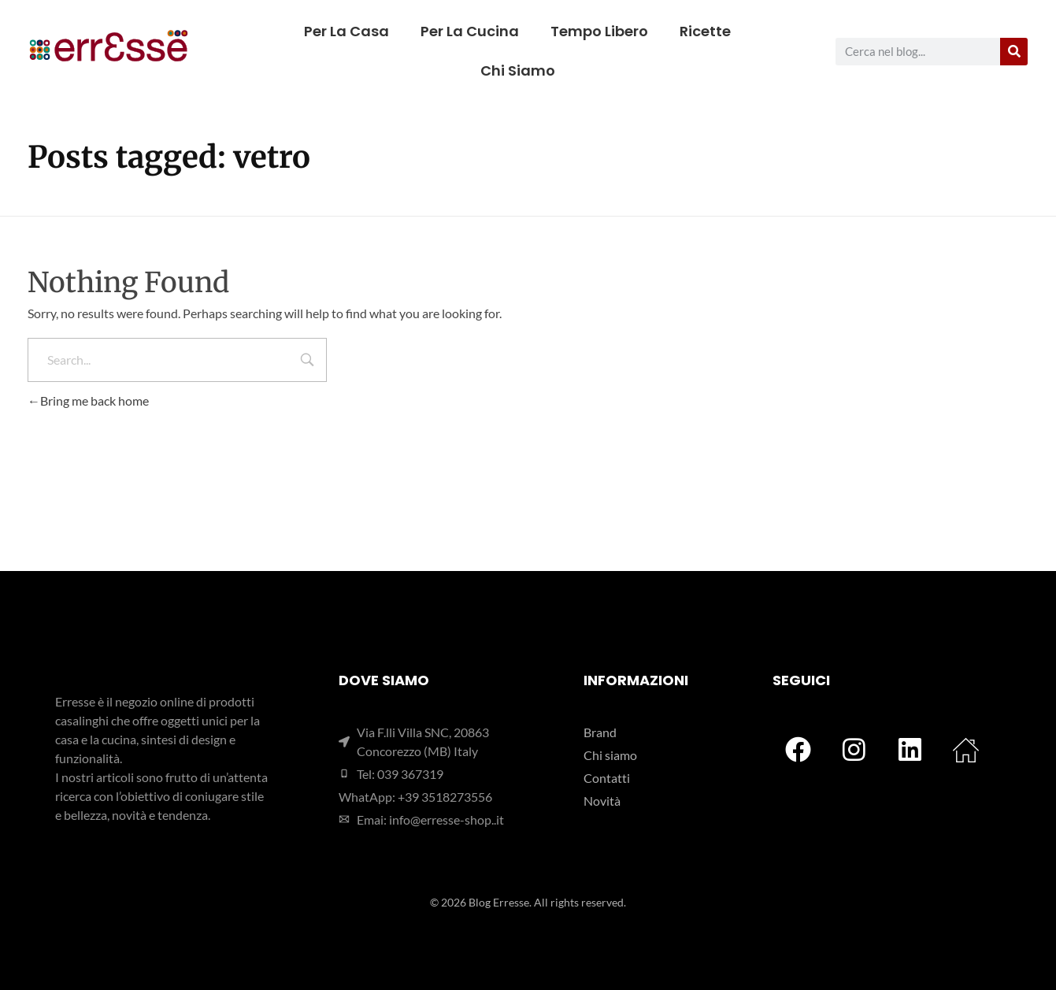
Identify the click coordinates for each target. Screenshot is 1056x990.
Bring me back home (88, 400)
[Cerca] (1014, 51)
